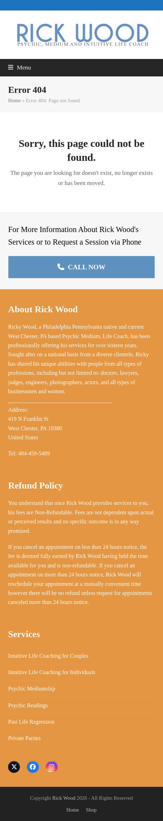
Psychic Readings (28, 705)
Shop (91, 810)
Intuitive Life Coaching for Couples (48, 656)
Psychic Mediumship (31, 689)
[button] (19, 67)
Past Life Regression (31, 722)
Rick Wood (64, 798)
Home (14, 100)
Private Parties (24, 738)
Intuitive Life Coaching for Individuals (51, 672)
